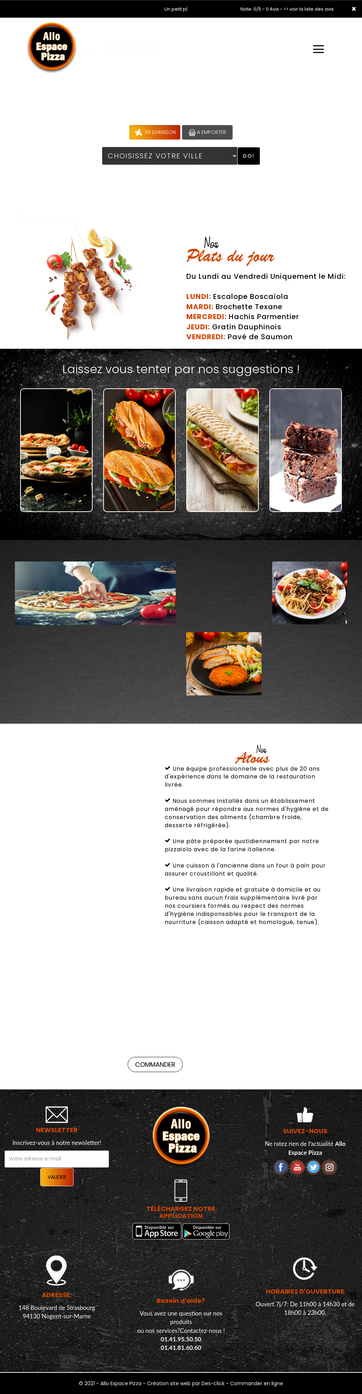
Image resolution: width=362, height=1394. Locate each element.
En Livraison (155, 132)
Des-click (213, 1383)
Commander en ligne (256, 1383)
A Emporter (207, 132)
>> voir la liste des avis (309, 9)
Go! (249, 155)
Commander (34, 1064)
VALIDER (57, 1177)
